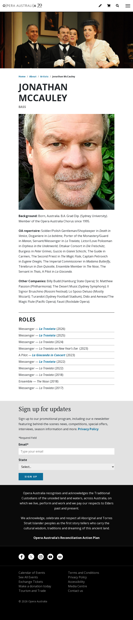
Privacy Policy (88, 429)
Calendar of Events (32, 573)
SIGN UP (31, 476)
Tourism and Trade (32, 591)
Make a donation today (35, 586)
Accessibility (76, 582)
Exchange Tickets (31, 582)
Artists (44, 76)
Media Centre (77, 586)
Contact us (75, 591)
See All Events (28, 577)
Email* (24, 444)
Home (22, 76)
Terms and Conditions (83, 573)
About (32, 76)
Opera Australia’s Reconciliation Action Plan (66, 538)
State (23, 460)
